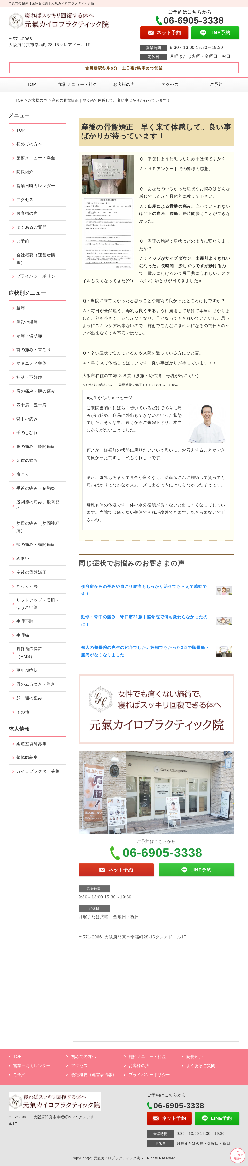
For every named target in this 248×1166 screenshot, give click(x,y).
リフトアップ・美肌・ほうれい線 (38, 604)
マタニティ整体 (31, 363)
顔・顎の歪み (29, 698)
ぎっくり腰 (27, 586)
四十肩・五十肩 (31, 405)
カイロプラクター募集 (38, 771)
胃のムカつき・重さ (35, 684)
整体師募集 (27, 757)
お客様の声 (124, 84)
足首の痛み (27, 460)
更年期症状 (27, 670)
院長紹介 (25, 172)
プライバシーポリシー (38, 276)
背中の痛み (27, 419)
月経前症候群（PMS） (29, 653)
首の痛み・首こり (33, 349)
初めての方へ (29, 144)
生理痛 (22, 635)
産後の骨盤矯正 (31, 572)
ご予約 (216, 84)
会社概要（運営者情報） (35, 259)
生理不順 (25, 621)
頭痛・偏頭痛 (29, 336)
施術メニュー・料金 (77, 84)
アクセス (170, 84)
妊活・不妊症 (29, 377)
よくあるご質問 (31, 227)
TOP (31, 84)
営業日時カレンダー (35, 186)
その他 (22, 712)
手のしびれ (27, 432)
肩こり (22, 474)
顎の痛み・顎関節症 (35, 544)
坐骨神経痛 (27, 322)
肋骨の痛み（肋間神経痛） (38, 527)
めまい (22, 558)
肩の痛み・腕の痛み (35, 391)
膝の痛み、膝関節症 (35, 446)
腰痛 (20, 308)
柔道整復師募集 (31, 744)
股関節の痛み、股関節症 (38, 506)
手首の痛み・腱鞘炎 (35, 488)
